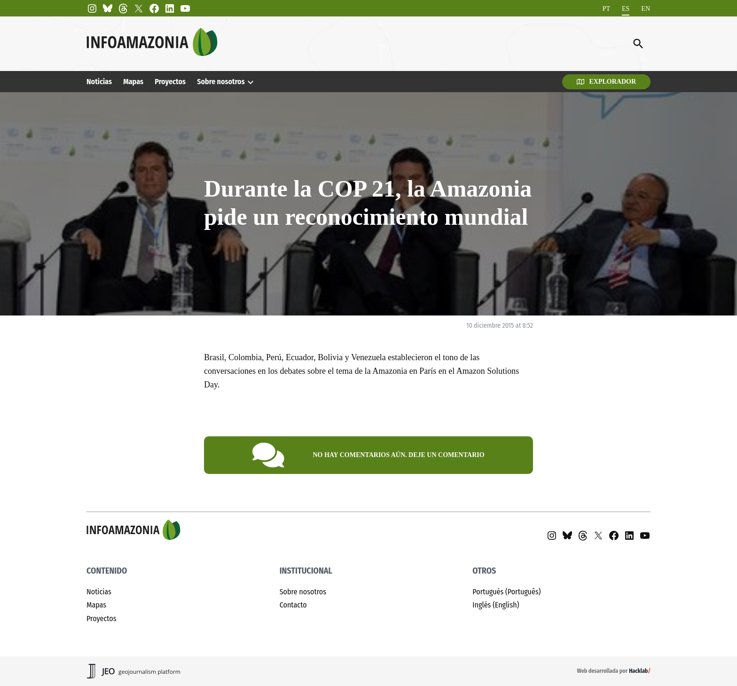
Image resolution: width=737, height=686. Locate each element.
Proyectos (170, 81)
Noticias (99, 81)
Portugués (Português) (506, 591)
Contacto (293, 604)
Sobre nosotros (220, 81)
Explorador (606, 81)
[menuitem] (606, 8)
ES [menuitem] (625, 8)
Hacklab (638, 671)
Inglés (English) (495, 604)
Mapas (133, 81)
